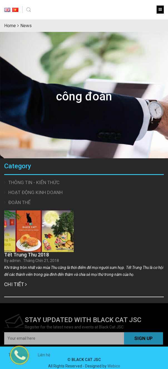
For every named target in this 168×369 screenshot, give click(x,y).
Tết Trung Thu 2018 (26, 255)
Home (10, 25)
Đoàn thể (19, 202)
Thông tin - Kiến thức (34, 182)
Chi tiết (15, 284)
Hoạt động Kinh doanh (35, 192)
